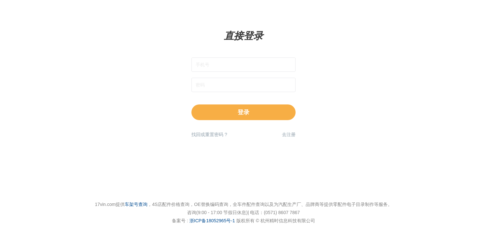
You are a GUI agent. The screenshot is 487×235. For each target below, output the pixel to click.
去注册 (289, 134)
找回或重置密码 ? (209, 134)
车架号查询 (136, 204)
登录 (243, 112)
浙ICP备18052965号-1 (212, 220)
